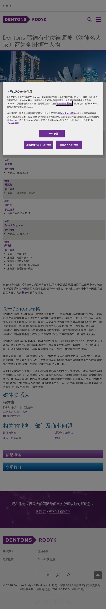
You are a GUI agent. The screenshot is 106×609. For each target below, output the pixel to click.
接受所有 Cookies (69, 144)
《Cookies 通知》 (64, 103)
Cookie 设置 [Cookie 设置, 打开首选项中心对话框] (52, 133)
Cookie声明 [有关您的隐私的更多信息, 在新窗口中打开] (13, 123)
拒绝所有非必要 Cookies (38, 144)
